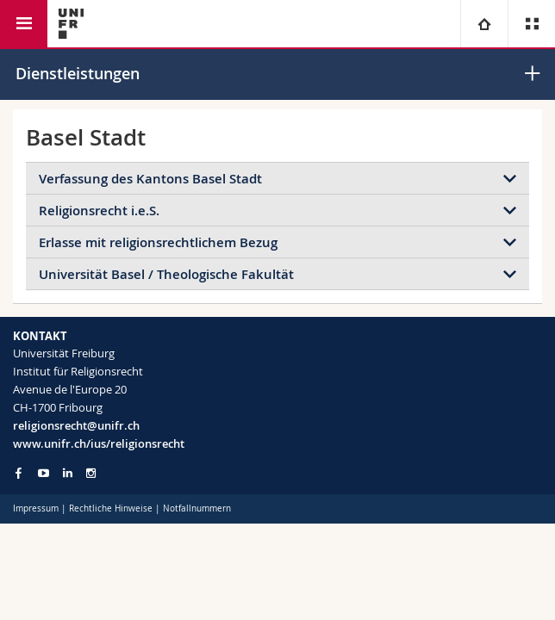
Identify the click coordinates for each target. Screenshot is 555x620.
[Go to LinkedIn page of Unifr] (67, 473)
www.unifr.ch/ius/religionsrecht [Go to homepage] (98, 443)
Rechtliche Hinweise (111, 508)
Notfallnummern (197, 508)
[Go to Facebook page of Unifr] (18, 472)
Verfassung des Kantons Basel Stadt (150, 179)
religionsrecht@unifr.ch (76, 425)
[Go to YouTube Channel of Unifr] (43, 473)
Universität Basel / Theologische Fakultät (166, 274)
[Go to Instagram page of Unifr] (91, 473)
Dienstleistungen (78, 73)
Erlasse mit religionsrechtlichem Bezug (158, 242)
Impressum (36, 508)
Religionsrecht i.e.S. (99, 211)
